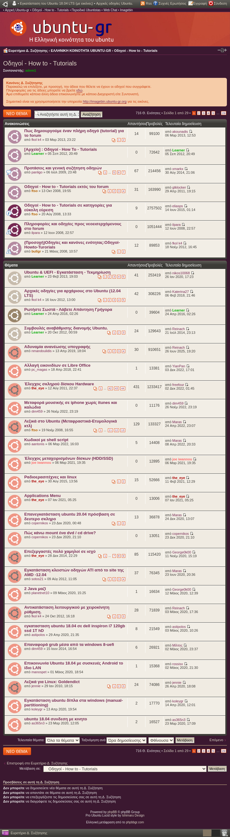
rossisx (177, 664)
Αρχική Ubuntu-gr (17, 10)
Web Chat (110, 10)
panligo (36, 172)
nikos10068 (181, 273)
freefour (178, 385)
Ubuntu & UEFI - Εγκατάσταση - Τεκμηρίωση (67, 272)
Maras (177, 422)
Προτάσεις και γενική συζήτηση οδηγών (63, 168)
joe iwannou (41, 462)
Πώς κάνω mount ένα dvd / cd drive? (60, 532)
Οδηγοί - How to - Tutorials (50, 10)
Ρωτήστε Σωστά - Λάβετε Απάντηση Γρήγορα (68, 309)
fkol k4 (36, 139)
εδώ (79, 90)
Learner (37, 153)
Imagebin (126, 10)
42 (110, 388)
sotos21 (37, 579)
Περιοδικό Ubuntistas (85, 10)
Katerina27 (180, 291)
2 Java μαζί (35, 588)
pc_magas (39, 369)
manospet (38, 672)
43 (116, 388)
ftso (34, 191)
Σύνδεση (220, 3)
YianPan (178, 366)
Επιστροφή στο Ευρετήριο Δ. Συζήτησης (37, 763)
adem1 (30, 70)
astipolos (38, 635)
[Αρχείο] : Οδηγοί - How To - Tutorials (60, 149)
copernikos (39, 523)
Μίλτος (177, 645)
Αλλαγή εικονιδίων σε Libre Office (57, 365)
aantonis (37, 444)
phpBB (112, 812)
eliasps (177, 206)
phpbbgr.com (135, 822)
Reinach (178, 329)
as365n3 (37, 723)
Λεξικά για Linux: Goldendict (52, 681)
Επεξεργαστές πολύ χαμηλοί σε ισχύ (59, 551)
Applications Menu (42, 495)
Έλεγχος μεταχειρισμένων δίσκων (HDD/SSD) (68, 458)
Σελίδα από (176, 113)
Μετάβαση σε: (30, 768)
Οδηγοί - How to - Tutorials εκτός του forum (66, 186)
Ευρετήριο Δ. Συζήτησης (28, 50)
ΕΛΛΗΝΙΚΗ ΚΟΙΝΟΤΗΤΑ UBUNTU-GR (81, 50)
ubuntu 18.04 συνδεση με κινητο (55, 719)
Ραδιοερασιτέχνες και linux (50, 477)
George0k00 (181, 552)
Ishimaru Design (133, 815)
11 (110, 430)
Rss (149, 3)
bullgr (36, 251)
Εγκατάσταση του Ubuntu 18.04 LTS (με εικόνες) (56, 3)
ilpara (35, 233)
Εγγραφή (200, 3)
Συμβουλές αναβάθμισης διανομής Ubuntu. (66, 328)
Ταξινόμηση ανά (114, 740)
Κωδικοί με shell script (46, 439)
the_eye (37, 388)
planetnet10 (40, 593)
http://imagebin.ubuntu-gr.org (104, 101)
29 (223, 113)
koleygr (36, 709)
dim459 (37, 411)
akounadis (180, 131)
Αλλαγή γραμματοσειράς (222, 50)
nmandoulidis (41, 351)
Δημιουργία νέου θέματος (17, 113)
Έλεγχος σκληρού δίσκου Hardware (59, 384)
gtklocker (179, 187)
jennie (35, 686)
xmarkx (177, 169)
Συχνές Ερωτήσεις (172, 3)
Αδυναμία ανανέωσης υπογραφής (57, 346)
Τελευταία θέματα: (48, 740)
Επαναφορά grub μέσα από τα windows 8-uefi (69, 644)
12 (116, 430)
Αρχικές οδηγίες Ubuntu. (114, 3)
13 (122, 430)
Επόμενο (216, 740)
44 (122, 388)
